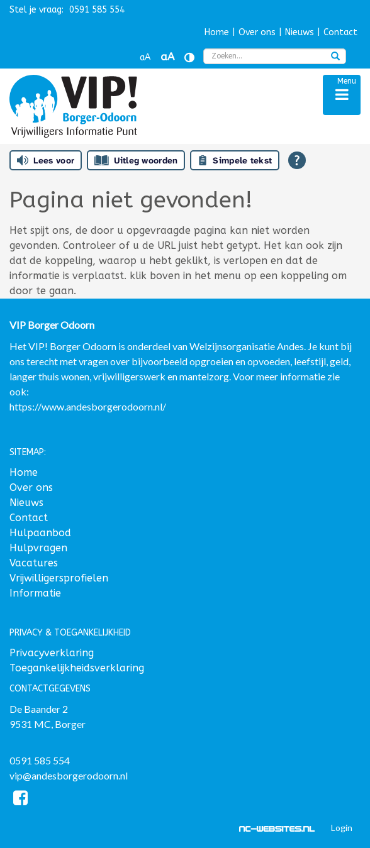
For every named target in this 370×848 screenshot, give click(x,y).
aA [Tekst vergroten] (167, 57)
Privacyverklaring (51, 653)
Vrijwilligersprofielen (58, 578)
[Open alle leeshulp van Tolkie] (297, 160)
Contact (340, 32)
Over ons (257, 32)
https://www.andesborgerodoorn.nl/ (87, 406)
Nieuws (299, 32)
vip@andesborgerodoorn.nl (68, 775)
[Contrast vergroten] (189, 57)
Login (341, 827)
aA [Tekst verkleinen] (145, 57)
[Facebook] (20, 800)
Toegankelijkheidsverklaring (76, 668)
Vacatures (33, 563)
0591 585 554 (39, 760)
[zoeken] (335, 57)
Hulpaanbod (40, 533)
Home (217, 32)
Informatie (35, 593)
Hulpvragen (38, 548)
